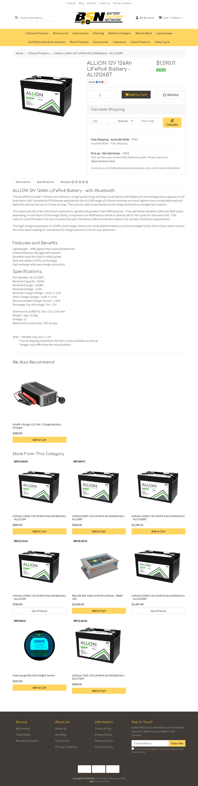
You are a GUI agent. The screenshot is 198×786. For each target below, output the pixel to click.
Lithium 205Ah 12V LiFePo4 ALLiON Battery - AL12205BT (158, 597)
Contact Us (104, 3)
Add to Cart (136, 94)
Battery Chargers (119, 33)
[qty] (100, 121)
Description (23, 182)
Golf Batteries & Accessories (46, 42)
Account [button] (145, 17)
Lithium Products (37, 33)
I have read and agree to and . (158, 750)
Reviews (74, 182)
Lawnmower (164, 33)
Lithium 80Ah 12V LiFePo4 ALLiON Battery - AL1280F (99, 517)
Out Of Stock (39, 611)
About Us (91, 3)
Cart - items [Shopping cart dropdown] (170, 17)
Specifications (45, 182)
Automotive (80, 33)
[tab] (23, 181)
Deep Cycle (162, 42)
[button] (170, 95)
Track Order (23, 734)
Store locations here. (103, 161)
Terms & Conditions (169, 748)
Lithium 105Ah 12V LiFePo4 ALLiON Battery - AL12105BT (158, 517)
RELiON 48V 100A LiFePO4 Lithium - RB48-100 (98, 597)
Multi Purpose (79, 42)
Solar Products (140, 42)
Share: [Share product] (96, 82)
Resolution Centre (27, 740)
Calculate (172, 122)
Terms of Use (103, 728)
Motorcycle (60, 33)
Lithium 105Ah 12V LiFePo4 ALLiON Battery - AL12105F (39, 597)
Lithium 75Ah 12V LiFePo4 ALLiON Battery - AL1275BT (99, 676)
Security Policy (104, 747)
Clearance (119, 42)
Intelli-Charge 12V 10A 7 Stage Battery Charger (37, 425)
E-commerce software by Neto (111, 778)
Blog (81, 3)
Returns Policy (104, 740)
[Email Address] (150, 743)
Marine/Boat (143, 33)
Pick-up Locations (122, 3)
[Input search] (39, 17)
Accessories (100, 42)
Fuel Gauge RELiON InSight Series (34, 675)
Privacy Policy (103, 734)
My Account (23, 728)
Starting (98, 33)
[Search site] (16, 17)
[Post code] (148, 121)
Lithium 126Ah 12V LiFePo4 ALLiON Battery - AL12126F (39, 517)
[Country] (124, 121)
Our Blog (60, 734)
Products (71, 3)
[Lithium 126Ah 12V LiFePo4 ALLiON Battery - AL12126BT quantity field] (101, 95)
